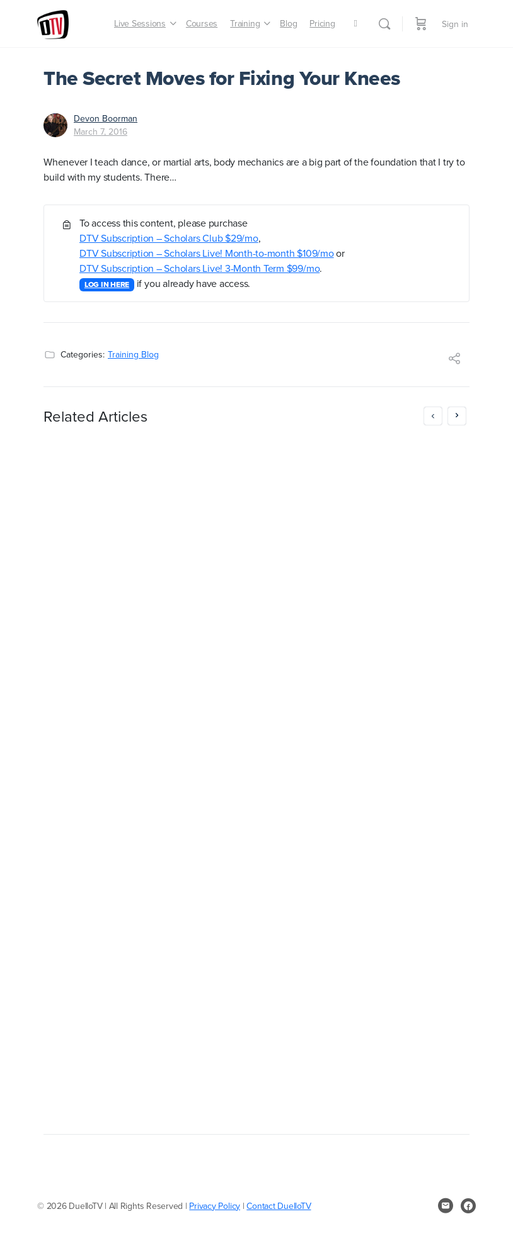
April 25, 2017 (117, 1027)
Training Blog (133, 354)
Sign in (455, 24)
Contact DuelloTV (278, 1205)
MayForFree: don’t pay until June (139, 453)
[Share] (454, 360)
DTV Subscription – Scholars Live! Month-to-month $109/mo (206, 253)
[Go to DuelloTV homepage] (53, 22)
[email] (445, 1205)
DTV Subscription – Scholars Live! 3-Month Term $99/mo (199, 268)
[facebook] (468, 1205)
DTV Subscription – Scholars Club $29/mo (168, 238)
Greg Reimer (118, 1014)
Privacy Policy (214, 1205)
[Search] (384, 23)
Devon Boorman (105, 118)
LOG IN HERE (106, 284)
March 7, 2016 (100, 131)
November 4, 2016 (345, 1052)
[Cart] (421, 23)
